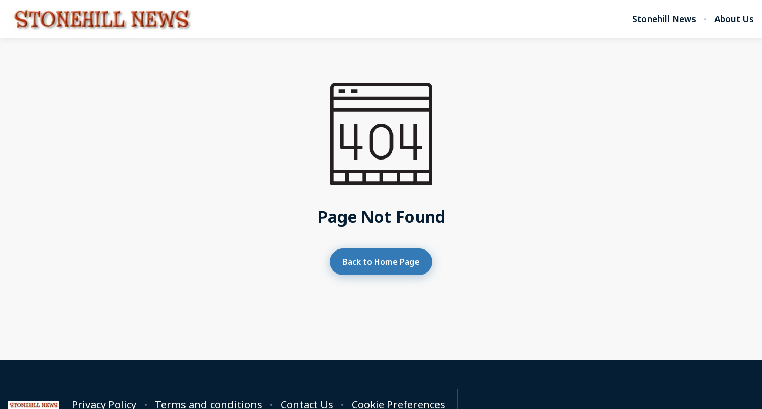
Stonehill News (664, 19)
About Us (734, 19)
